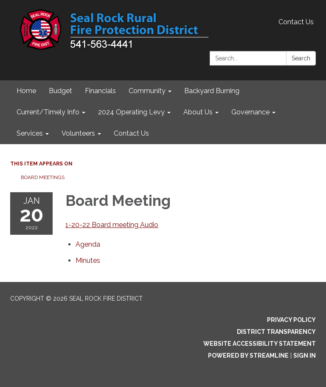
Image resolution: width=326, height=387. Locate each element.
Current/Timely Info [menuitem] (48, 112)
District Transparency (276, 331)
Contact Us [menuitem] (131, 133)
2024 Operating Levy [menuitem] (131, 112)
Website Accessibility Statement (259, 343)
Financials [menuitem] (100, 91)
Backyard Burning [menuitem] (211, 91)
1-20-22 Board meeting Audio (111, 225)
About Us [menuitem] (198, 112)
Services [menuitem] (30, 133)
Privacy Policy (291, 319)
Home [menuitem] (26, 91)
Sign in (304, 355)
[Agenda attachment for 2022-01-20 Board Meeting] (88, 244)
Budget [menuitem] (60, 91)
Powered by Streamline (248, 355)
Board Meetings (43, 177)
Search (301, 58)
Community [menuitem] (147, 91)
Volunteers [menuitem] (78, 133)
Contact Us (296, 22)
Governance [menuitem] (250, 112)
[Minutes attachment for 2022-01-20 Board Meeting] (88, 260)
